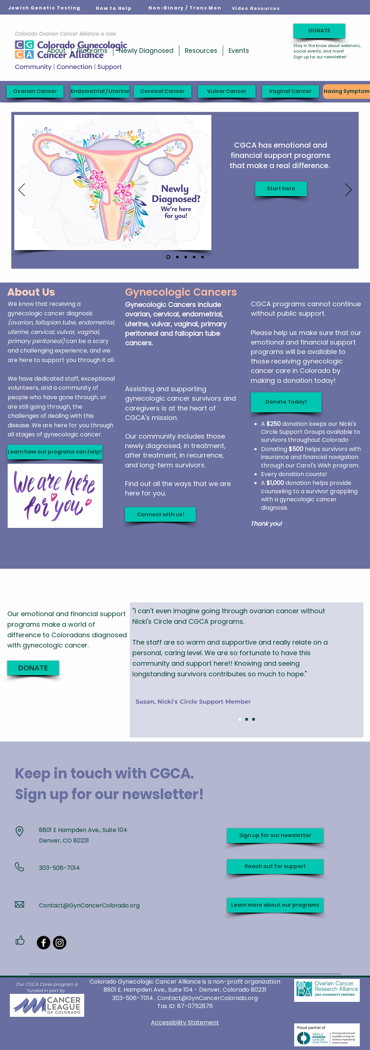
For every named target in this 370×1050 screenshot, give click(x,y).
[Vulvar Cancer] (227, 91)
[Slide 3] (253, 719)
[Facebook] (43, 942)
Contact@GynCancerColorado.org (89, 905)
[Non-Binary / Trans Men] (185, 8)
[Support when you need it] (177, 257)
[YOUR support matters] (185, 257)
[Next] (348, 190)
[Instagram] (59, 942)
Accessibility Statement (185, 1022)
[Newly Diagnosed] (168, 257)
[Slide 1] (239, 719)
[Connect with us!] (160, 514)
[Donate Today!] (286, 402)
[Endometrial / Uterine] (100, 91)
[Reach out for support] (275, 866)
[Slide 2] (246, 719)
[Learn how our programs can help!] (54, 452)
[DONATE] (319, 31)
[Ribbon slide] (202, 257)
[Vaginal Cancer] (290, 91)
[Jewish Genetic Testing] (44, 8)
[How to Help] (114, 8)
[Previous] (21, 190)
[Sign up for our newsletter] (275, 835)
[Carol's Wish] (194, 257)
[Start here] (281, 189)
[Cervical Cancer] (162, 91)
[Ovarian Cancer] (35, 91)
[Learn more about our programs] (275, 905)
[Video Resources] (256, 8)
